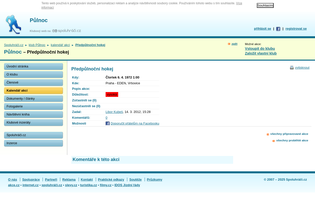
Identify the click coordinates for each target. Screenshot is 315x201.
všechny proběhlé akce (292, 140)
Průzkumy (154, 179)
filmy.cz (105, 185)
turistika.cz (88, 185)
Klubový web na (41, 30)
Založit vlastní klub (261, 53)
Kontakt (87, 179)
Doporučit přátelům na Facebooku (135, 123)
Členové (12, 82)
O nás (12, 179)
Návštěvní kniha (18, 114)
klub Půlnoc (37, 45)
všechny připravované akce (289, 133)
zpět (234, 43)
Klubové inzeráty (18, 122)
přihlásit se (262, 28)
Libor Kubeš (114, 112)
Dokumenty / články (21, 98)
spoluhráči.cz (52, 185)
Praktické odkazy (111, 179)
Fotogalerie (15, 106)
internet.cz (30, 185)
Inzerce (12, 143)
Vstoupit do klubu (260, 49)
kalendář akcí (60, 45)
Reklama (69, 179)
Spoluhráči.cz (13, 45)
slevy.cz (71, 185)
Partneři (51, 179)
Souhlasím (265, 5)
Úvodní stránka (17, 66)
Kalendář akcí (17, 90)
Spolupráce (31, 179)
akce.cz (14, 185)
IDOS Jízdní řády (127, 185)
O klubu (12, 74)
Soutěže (135, 179)
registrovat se (296, 28)
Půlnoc (39, 20)
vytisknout (302, 67)
